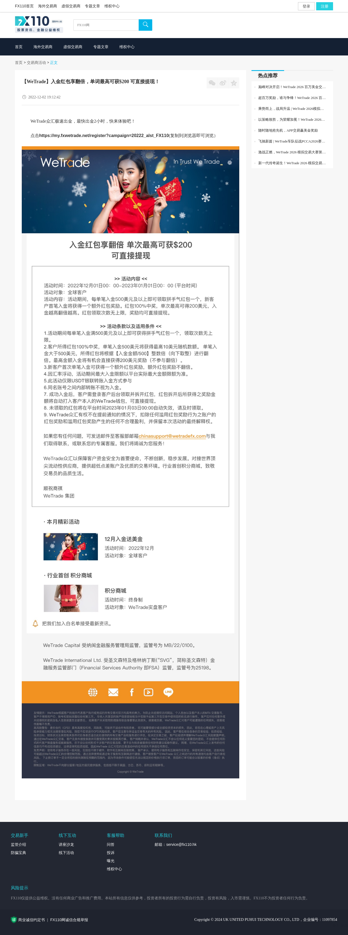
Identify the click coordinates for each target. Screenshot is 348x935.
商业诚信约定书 (31, 920)
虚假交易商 (70, 6)
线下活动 (66, 852)
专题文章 (92, 6)
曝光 (110, 861)
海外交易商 (47, 6)
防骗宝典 (18, 852)
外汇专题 (340, 925)
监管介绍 (18, 844)
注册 (324, 6)
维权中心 (112, 6)
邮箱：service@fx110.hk (175, 844)
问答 (110, 844)
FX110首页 (24, 6)
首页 (19, 62)
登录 (306, 6)
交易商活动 (36, 62)
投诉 (110, 852)
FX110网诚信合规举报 (69, 920)
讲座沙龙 (66, 844)
